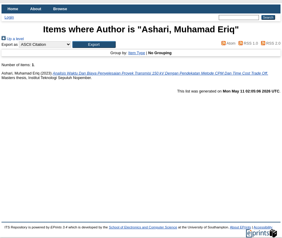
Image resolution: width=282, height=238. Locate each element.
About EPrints (240, 227)
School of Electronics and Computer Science (143, 227)
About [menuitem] (35, 9)
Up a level (12, 39)
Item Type (136, 53)
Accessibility (263, 227)
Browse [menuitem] (60, 9)
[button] (94, 44)
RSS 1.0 (247, 43)
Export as (9, 44)
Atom (228, 43)
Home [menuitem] (12, 9)
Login (9, 17)
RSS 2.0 (270, 43)
